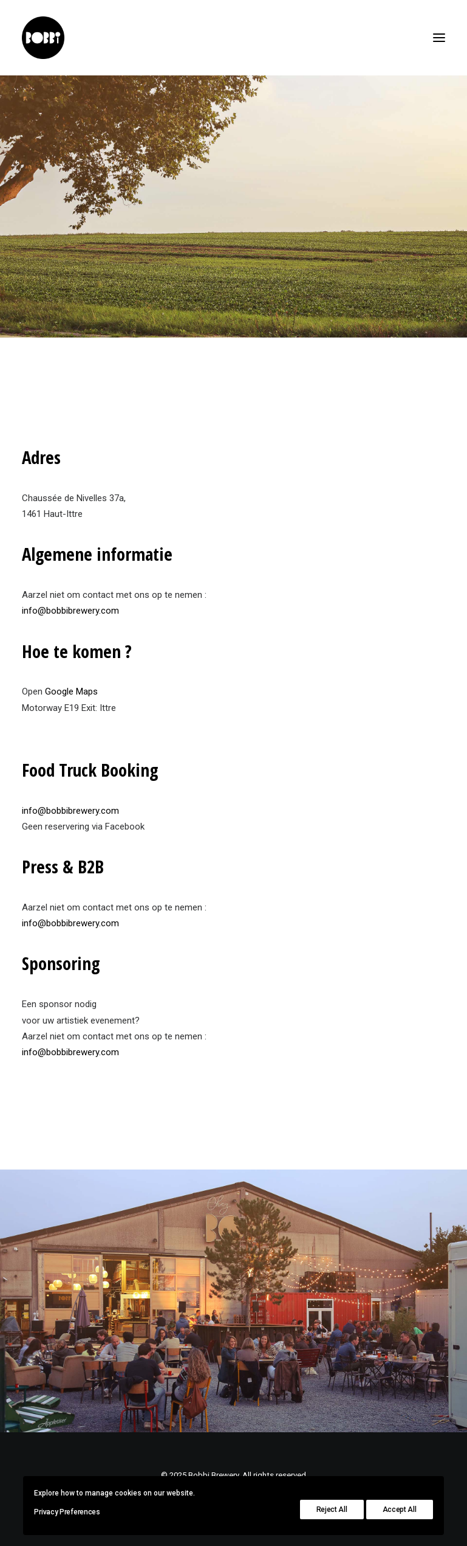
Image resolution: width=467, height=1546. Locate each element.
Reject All (331, 1509)
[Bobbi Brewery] (43, 37)
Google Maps (71, 691)
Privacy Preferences (67, 1512)
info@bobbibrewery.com (70, 610)
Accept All (400, 1509)
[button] (439, 37)
